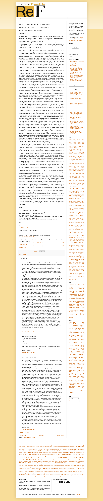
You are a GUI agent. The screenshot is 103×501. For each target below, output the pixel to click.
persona (65, 467)
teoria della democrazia (78, 474)
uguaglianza (62, 476)
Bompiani (78, 287)
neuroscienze (78, 465)
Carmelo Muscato (72, 160)
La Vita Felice (78, 301)
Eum (78, 294)
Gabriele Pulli (81, 191)
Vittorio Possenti (75, 277)
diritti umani (36, 450)
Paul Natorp (71, 253)
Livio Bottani (80, 216)
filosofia (74, 454)
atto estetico (63, 446)
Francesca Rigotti (78, 342)
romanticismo (27, 471)
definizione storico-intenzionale (51, 449)
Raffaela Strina (77, 379)
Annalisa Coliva (73, 147)
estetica (68, 452)
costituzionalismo (22, 449)
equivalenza (36, 452)
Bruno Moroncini (33, 253)
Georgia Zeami (75, 349)
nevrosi (83, 465)
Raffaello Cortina (72, 313)
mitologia (63, 464)
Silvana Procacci (74, 266)
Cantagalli (75, 288)
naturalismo (30, 465)
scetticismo (32, 471)
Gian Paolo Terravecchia (73, 194)
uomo (69, 476)
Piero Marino (71, 256)
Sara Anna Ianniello (74, 386)
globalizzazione (25, 461)
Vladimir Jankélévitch (72, 279)
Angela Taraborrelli (72, 146)
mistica (58, 464)
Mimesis (72, 307)
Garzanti (80, 297)
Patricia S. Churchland (73, 252)
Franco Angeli (74, 297)
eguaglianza (82, 450)
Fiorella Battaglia (81, 180)
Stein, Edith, (75, 118)
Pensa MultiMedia (79, 310)
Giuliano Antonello (81, 202)
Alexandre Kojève (76, 142)
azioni (67, 446)
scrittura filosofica (59, 471)
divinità (52, 450)
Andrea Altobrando (77, 143)
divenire (48, 450)
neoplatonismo (62, 465)
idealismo (56, 461)
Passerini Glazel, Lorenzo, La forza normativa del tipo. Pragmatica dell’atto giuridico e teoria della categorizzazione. (77, 94)
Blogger (78, 494)
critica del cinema (42, 449)
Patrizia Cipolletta (81, 252)
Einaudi (72, 294)
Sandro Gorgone (80, 263)
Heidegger (75, 208)
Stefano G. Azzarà (72, 269)
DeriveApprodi (81, 291)
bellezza (69, 446)
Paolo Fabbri (82, 249)
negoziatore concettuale (43, 465)
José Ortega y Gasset (79, 212)
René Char (80, 256)
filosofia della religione (28, 457)
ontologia (29, 467)
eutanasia (49, 454)
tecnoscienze (54, 474)
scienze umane (53, 471)
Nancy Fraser (78, 240)
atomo (60, 446)
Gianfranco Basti (75, 195)
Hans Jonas (76, 206)
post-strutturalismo (32, 468)
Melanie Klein (75, 233)
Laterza (78, 302)
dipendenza (29, 450)
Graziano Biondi (74, 205)
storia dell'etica (57, 473)
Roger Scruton (72, 262)
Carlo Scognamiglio (76, 332)
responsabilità (48, 469)
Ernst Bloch (79, 174)
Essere (24, 445)
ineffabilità (78, 461)
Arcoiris (83, 284)
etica (75, 452)
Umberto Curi (71, 273)
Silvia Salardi (77, 389)
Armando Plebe (72, 329)
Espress (75, 294)
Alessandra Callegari (76, 322)
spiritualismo (46, 473)
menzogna (41, 464)
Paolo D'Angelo (76, 249)
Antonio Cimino (80, 326)
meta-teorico (48, 464)
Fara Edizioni (82, 294)
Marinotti (82, 305)
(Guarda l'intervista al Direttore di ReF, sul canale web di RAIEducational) (76, 39)
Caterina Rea (78, 160)
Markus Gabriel (81, 228)
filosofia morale (63, 457)
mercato (44, 464)
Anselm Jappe (81, 147)
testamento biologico (42, 476)
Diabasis (70, 292)
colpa (31, 447)
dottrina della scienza (57, 450)
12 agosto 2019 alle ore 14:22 (28, 331)
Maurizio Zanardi (59, 253)
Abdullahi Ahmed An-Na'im (74, 139)
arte (46, 446)
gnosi (30, 461)
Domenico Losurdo (78, 167)
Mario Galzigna (75, 228)
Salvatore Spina (73, 384)
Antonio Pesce (73, 328)
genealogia (77, 459)
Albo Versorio (75, 284)
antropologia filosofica (22, 446)
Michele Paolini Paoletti (76, 374)
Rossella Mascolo (72, 383)
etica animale (79, 452)
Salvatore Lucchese (80, 383)
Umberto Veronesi (78, 273)
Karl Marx (79, 214)
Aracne (79, 284)
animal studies (70, 445)
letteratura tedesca (42, 462)
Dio (22, 445)
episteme (24, 452)
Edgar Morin (72, 170)
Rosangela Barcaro (80, 381)
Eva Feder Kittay (76, 176)
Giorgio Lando (71, 199)
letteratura (37, 462)
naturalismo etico (35, 465)
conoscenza (61, 447)
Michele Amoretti (76, 239)
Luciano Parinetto (76, 219)
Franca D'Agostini (72, 181)
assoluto (54, 446)
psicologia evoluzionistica (59, 468)
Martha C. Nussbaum (74, 229)
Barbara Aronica (81, 155)
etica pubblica (32, 454)
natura (20, 465)
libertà (57, 462)
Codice (79, 290)
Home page (20, 18)
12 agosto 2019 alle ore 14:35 (28, 352)
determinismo (75, 449)
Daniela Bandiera (76, 335)
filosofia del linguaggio (42, 456)
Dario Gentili (79, 164)
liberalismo (48, 462)
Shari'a (45, 445)
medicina (34, 464)
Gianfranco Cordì (80, 351)
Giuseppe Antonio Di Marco (50, 253)
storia (52, 473)
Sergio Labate (78, 387)
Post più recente (22, 435)
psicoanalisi (47, 468)
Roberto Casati (72, 260)
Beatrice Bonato (72, 156)
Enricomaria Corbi (72, 174)
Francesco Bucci (81, 183)
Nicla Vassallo (79, 242)
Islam (40, 445)
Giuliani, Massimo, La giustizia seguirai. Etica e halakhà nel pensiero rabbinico (76, 76)
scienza (41, 471)
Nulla (43, 445)
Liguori (74, 304)
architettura (34, 446)
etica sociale (38, 454)
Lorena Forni (74, 218)
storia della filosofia (67, 473)
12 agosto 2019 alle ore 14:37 (28, 429)
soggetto (33, 473)
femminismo (60, 454)
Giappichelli (75, 298)
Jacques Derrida (79, 211)
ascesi (48, 446)
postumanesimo (38, 468)
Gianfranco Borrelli (40, 253)
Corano (20, 445)
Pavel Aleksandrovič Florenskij (78, 253)
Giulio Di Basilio (80, 357)
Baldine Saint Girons (73, 155)
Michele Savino (80, 376)
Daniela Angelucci (75, 163)
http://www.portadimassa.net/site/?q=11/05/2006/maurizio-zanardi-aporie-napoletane (39, 232)
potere (43, 468)
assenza (50, 446)
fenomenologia (67, 454)
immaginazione (65, 461)
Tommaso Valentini (72, 272)
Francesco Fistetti (72, 184)
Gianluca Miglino (81, 195)
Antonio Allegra (72, 326)
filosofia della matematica (60, 456)
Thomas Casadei (80, 270)
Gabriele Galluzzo (75, 191)
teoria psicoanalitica (27, 476)
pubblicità (66, 468)
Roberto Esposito (80, 260)
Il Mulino (81, 300)
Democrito (78, 166)
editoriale (77, 450)
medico (37, 464)
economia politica (72, 450)
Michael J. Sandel (73, 235)
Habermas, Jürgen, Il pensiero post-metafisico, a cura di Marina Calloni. (77, 122)
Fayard (70, 295)
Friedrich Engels (75, 189)
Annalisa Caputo (81, 146)
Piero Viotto (76, 256)
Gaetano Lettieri (81, 192)
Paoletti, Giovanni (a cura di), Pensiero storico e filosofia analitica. (76, 105)
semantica (65, 471)
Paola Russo (78, 248)
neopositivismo (67, 465)
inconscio (74, 461)
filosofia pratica (22, 459)
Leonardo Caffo (77, 215)
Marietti (77, 305)
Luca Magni (79, 218)
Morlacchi (78, 307)
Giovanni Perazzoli (76, 201)
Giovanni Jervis (77, 199)
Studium (70, 315)
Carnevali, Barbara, (77, 132)
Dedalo (75, 291)
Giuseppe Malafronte (75, 359)
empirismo (20, 452)
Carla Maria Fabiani (80, 159)
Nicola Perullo (72, 243)
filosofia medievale (55, 457)
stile (49, 473)
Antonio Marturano (79, 150)
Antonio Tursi (73, 152)
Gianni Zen (71, 356)
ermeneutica (44, 452)
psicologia (52, 468)
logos (75, 462)
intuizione (26, 462)
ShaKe (81, 314)
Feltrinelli (75, 295)
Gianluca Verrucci (76, 352)
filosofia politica (78, 457)
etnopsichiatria (44, 454)
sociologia (24, 473)
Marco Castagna (77, 364)
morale (80, 464)
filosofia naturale (70, 457)
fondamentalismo (67, 459)
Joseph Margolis (71, 212)
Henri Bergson (81, 208)
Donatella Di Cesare (73, 169)
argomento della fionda (41, 446)
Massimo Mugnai (76, 232)
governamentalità (41, 461)
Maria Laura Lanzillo (75, 225)
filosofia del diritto (32, 456)
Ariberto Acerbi (81, 152)
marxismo (21, 464)
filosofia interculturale (47, 457)
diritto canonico (44, 450)
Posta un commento (24, 432)
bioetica (77, 446)
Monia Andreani (72, 377)
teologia (65, 474)
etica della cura (26, 454)
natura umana (24, 465)
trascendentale (54, 476)
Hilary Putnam (71, 209)
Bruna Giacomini (80, 156)
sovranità (37, 473)
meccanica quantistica (27, 464)
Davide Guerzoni (78, 338)
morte (83, 464)
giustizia (20, 461)
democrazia (59, 449)
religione (40, 469)
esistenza (49, 452)
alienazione (56, 445)
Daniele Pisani (81, 163)
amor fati (62, 445)
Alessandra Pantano (76, 140)
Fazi (72, 295)
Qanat (79, 311)
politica (82, 467)
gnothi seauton (34, 461)
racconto (73, 468)
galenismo (72, 459)
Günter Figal (79, 205)
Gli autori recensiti (44, 18)
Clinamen (74, 290)
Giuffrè (79, 298)
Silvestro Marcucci (81, 266)
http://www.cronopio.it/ (24, 227)
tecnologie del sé (49, 474)
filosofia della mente (69, 456)
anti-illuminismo (76, 445)
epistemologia (30, 452)
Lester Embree (74, 216)
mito (60, 464)
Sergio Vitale (78, 265)
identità (60, 461)
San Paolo (76, 314)
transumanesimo (49, 476)
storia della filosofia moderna (31, 474)
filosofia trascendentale (42, 459)
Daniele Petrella (81, 336)
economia (67, 450)
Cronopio (70, 291)
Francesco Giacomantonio (74, 187)
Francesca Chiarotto (73, 183)
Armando (70, 285)
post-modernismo (25, 468)
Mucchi (83, 307)
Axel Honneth (81, 153)
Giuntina (82, 298)
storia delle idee (40, 474)
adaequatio (51, 445)
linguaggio (61, 462)
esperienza (54, 452)
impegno (70, 461)
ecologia (63, 450)
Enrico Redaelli (81, 173)
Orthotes (78, 308)
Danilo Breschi (71, 338)
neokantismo (50, 465)
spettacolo (41, 473)
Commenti (72, 400)
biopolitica (82, 446)
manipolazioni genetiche (80, 462)
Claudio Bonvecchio (77, 162)
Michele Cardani (79, 373)
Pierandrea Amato (22, 254)
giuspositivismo (81, 459)
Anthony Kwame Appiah (74, 149)
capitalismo (27, 447)
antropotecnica (29, 446)
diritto (39, 450)
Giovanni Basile (79, 356)
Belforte (78, 285)
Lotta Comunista (80, 304)
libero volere (53, 462)
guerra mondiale (48, 461)
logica (65, 462)
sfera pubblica (73, 471)
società (20, 473)
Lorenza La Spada (78, 361)
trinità (59, 476)
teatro (44, 474)
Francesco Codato (74, 345)
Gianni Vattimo (80, 197)
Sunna (48, 445)
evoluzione (53, 454)
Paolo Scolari (76, 250)
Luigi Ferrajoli (78, 221)
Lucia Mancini (76, 363)
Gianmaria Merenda (76, 354)
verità (71, 476)
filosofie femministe (51, 459)
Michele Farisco (72, 240)
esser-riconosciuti (59, 452)
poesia (79, 467)
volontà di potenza (78, 476)
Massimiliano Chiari (78, 370)
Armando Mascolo (73, 153)
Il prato (74, 301)
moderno (71, 464)
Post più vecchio (60, 435)
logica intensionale (70, 462)
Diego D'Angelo (76, 339)
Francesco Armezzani (76, 344)
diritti (32, 450)
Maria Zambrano (75, 226)
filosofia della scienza (38, 457)
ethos (72, 452)
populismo (20, 468)
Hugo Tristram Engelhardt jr (79, 209)
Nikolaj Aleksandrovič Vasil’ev (76, 246)
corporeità (70, 447)
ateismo (57, 446)
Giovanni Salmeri (74, 202)
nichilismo (21, 467)
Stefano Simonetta (78, 269)
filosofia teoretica (31, 459)
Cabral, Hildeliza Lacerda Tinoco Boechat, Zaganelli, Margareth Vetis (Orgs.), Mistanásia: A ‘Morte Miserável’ (77, 63)
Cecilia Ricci (82, 332)
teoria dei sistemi (70, 474)
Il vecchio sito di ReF (54, 18)
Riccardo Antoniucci (79, 380)
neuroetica (73, 465)
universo (65, 476)
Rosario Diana (78, 262)
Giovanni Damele (72, 357)
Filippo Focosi (74, 180)
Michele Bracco (81, 239)
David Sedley (73, 166)
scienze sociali (47, 471)
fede (56, 454)
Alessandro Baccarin (74, 324)
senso (69, 471)
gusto (53, 461)
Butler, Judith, (76, 113)
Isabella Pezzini (72, 211)
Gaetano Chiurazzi (73, 192)
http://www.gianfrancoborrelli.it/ (26, 236)
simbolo (77, 471)
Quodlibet (82, 311)
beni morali (73, 446)
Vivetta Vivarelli (81, 277)
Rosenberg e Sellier (80, 313)
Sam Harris (75, 263)
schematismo (37, 471)
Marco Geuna (79, 222)
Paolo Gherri (71, 250)
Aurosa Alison (78, 329)
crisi (31, 449)
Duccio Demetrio (81, 169)
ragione (77, 468)
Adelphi (70, 284)
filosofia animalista (81, 454)
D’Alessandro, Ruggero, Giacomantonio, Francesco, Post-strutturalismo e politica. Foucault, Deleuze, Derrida (76, 68)
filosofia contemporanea (23, 456)
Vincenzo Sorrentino (77, 276)
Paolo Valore (82, 250)
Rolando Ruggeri (72, 381)
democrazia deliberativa (67, 449)
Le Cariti (81, 302)
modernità (67, 464)
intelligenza (82, 461)
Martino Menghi (77, 231)
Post (71, 398)
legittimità (33, 462)
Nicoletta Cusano (75, 245)
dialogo (79, 449)
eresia (40, 452)
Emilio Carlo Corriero (73, 173)
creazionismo (28, 449)
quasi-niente (70, 468)
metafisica (53, 464)
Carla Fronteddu (75, 331)
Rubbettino (71, 314)
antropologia (81, 445)
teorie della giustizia (34, 476)
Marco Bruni (74, 222)
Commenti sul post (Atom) (29, 437)
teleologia (58, 474)
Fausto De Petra (75, 179)
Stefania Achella (81, 267)
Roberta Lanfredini (80, 259)
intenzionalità (21, 462)
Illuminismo (29, 445)
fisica (63, 459)
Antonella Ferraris (78, 325)
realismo (23, 469)
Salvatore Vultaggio (80, 384)
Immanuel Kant (36, 445)
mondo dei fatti (76, 464)
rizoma (23, 471)
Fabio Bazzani (77, 177)
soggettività (29, 473)
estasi (64, 452)
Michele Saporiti (72, 376)
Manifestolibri (71, 305)
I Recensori (35, 18)
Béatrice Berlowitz (72, 159)
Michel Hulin (78, 237)
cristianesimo (35, 449)
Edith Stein (79, 170)
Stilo (83, 314)
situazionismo (82, 471)
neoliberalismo (56, 465)
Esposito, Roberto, (76, 127)
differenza (25, 450)
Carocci (80, 288)
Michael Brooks (81, 233)
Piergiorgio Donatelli (80, 255)
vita (73, 476)
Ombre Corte (72, 308)
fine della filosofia (58, 459)
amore (66, 445)
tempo (62, 474)
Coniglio (83, 290)
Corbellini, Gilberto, (76, 100)
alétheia (59, 445)
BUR (75, 285)
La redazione (28, 18)
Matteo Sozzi (73, 372)
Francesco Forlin (80, 184)
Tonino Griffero (80, 272)
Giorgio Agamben (72, 198)
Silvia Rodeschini (72, 267)
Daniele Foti (74, 336)
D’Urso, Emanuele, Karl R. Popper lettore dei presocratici (76, 80)
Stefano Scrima (76, 391)
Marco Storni (76, 366)
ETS (73, 292)
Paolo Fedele (78, 377)
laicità (29, 462)
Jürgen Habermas (72, 214)
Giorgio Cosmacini (80, 198)
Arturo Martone (26, 253)
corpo (66, 447)
